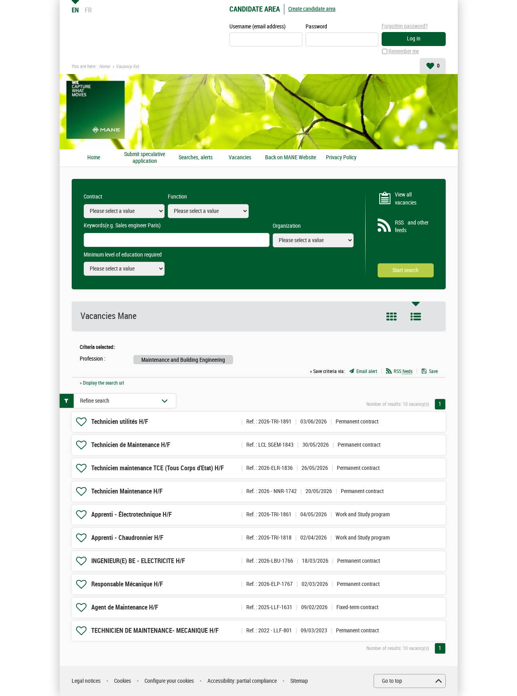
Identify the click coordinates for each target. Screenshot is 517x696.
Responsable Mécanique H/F (127, 584)
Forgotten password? (405, 26)
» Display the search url (102, 383)
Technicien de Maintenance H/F (130, 445)
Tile (392, 316)
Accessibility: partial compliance (242, 681)
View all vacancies (405, 198)
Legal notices (86, 681)
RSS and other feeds (411, 226)
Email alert (366, 371)
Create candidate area (312, 9)
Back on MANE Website (290, 157)
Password (316, 26)
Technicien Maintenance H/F (127, 491)
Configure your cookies (169, 681)
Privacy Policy (341, 157)
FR (88, 10)
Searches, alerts (196, 157)
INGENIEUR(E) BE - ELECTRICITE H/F (138, 561)
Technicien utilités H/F (119, 421)
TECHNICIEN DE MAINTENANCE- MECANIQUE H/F (155, 630)
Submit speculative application (144, 157)
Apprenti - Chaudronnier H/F (127, 538)
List (416, 316)
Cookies (122, 681)
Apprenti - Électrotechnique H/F (131, 514)
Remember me (403, 51)
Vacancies (240, 157)
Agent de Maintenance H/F (124, 607)
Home (104, 66)
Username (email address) (257, 26)
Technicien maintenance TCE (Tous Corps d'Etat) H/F (157, 468)
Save (433, 371)
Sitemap (299, 681)
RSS (403, 371)
